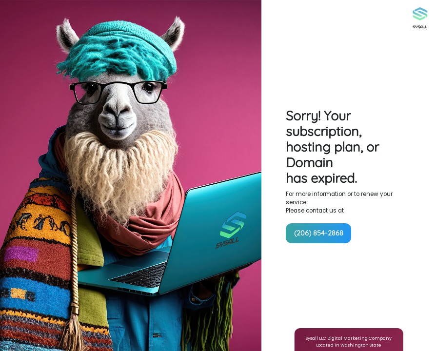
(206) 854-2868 (318, 233)
